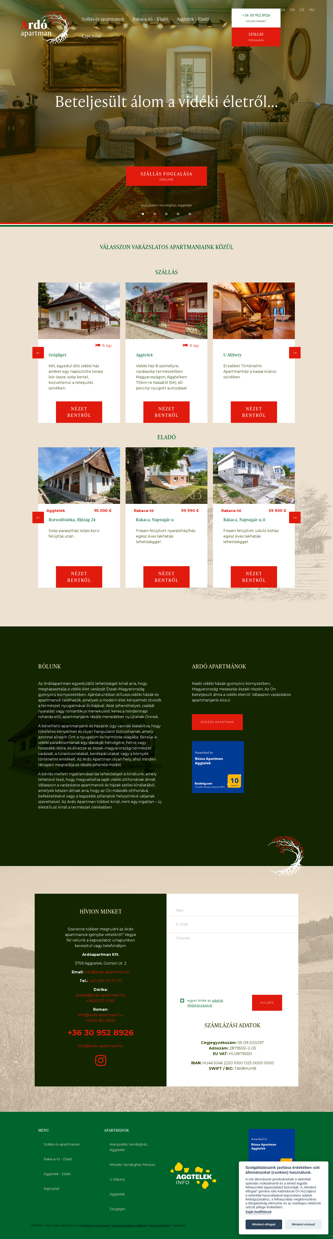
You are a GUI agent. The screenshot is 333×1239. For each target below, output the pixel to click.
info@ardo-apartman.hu (107, 972)
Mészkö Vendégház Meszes (132, 1165)
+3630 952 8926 (100, 1020)
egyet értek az (205, 1002)
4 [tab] (178, 215)
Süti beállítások (159, 1225)
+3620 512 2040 (100, 1000)
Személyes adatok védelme (129, 1225)
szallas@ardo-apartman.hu (101, 995)
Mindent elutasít (303, 1224)
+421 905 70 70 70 (105, 981)
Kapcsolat (91, 36)
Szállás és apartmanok (102, 19)
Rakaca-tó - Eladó (150, 19)
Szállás (256, 36)
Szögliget (117, 1209)
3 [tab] (167, 215)
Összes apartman (217, 722)
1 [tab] (143, 215)
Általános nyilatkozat (95, 1225)
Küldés (267, 1002)
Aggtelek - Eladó (193, 19)
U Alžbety (117, 1179)
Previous (38, 352)
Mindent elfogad (263, 1224)
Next (295, 352)
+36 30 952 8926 (256, 17)
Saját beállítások (259, 1212)
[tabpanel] (166, 112)
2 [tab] (155, 215)
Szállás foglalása (166, 176)
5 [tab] (190, 215)
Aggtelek (117, 1194)
